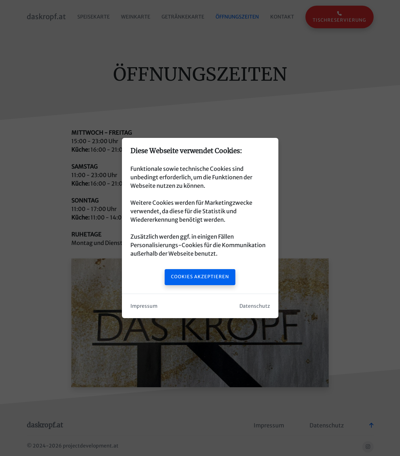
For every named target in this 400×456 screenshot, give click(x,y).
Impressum (143, 306)
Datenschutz (254, 306)
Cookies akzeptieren (200, 277)
